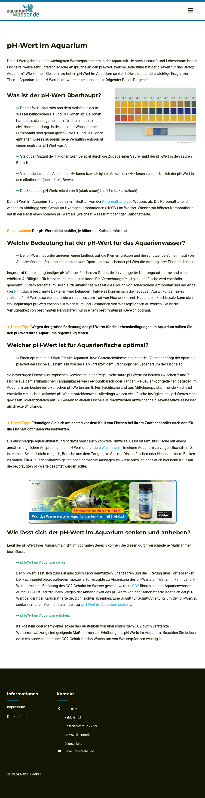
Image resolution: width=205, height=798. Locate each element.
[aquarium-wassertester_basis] (103, 481)
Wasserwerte (111, 447)
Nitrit (18, 291)
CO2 (136, 586)
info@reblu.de (84, 751)
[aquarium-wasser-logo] (23, 5)
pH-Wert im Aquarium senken (106, 604)
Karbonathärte (113, 201)
